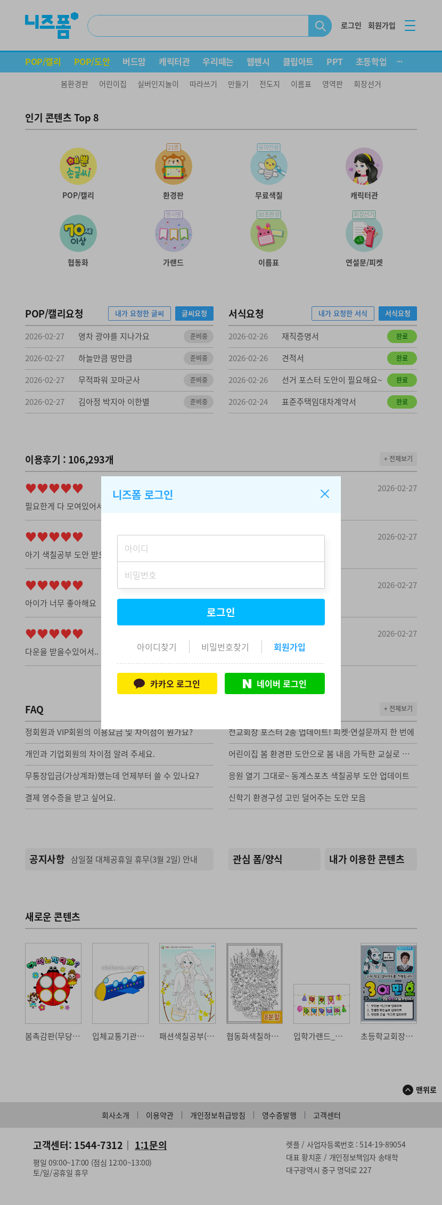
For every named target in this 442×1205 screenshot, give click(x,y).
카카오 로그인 (167, 683)
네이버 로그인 (275, 683)
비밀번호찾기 (225, 646)
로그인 (221, 612)
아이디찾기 (157, 646)
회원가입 (290, 646)
